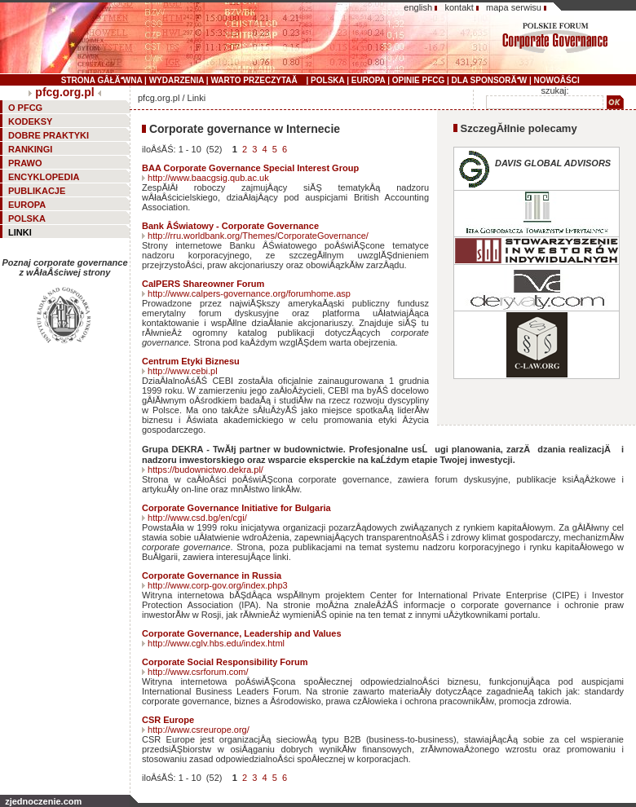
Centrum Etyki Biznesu (191, 361)
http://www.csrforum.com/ (198, 672)
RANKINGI (30, 149)
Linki (197, 98)
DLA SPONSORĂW (490, 80)
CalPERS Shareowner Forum (203, 284)
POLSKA (327, 80)
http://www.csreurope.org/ (199, 729)
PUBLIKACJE (36, 191)
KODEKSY (30, 121)
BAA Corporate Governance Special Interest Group (250, 168)
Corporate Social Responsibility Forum (225, 662)
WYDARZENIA (176, 80)
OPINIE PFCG (418, 80)
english (418, 7)
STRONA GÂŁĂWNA (101, 80)
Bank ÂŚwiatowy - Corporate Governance (230, 226)
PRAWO (25, 163)
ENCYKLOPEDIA (43, 177)
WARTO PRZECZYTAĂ (256, 80)
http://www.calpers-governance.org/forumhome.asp (249, 293)
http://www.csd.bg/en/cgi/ (197, 518)
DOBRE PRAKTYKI (48, 135)
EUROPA (368, 80)
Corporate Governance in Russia (211, 575)
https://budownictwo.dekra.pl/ (205, 469)
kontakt (458, 7)
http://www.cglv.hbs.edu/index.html (216, 643)
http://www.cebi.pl (183, 371)
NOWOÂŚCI (557, 80)
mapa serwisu (513, 7)
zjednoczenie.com (43, 801)
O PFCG (25, 107)
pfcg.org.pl (64, 92)
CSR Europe (168, 720)
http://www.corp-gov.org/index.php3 (218, 585)
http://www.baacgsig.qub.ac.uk (208, 178)
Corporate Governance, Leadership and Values (242, 633)
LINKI (20, 232)
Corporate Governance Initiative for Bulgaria (236, 508)
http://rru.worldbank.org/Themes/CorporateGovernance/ (258, 235)
